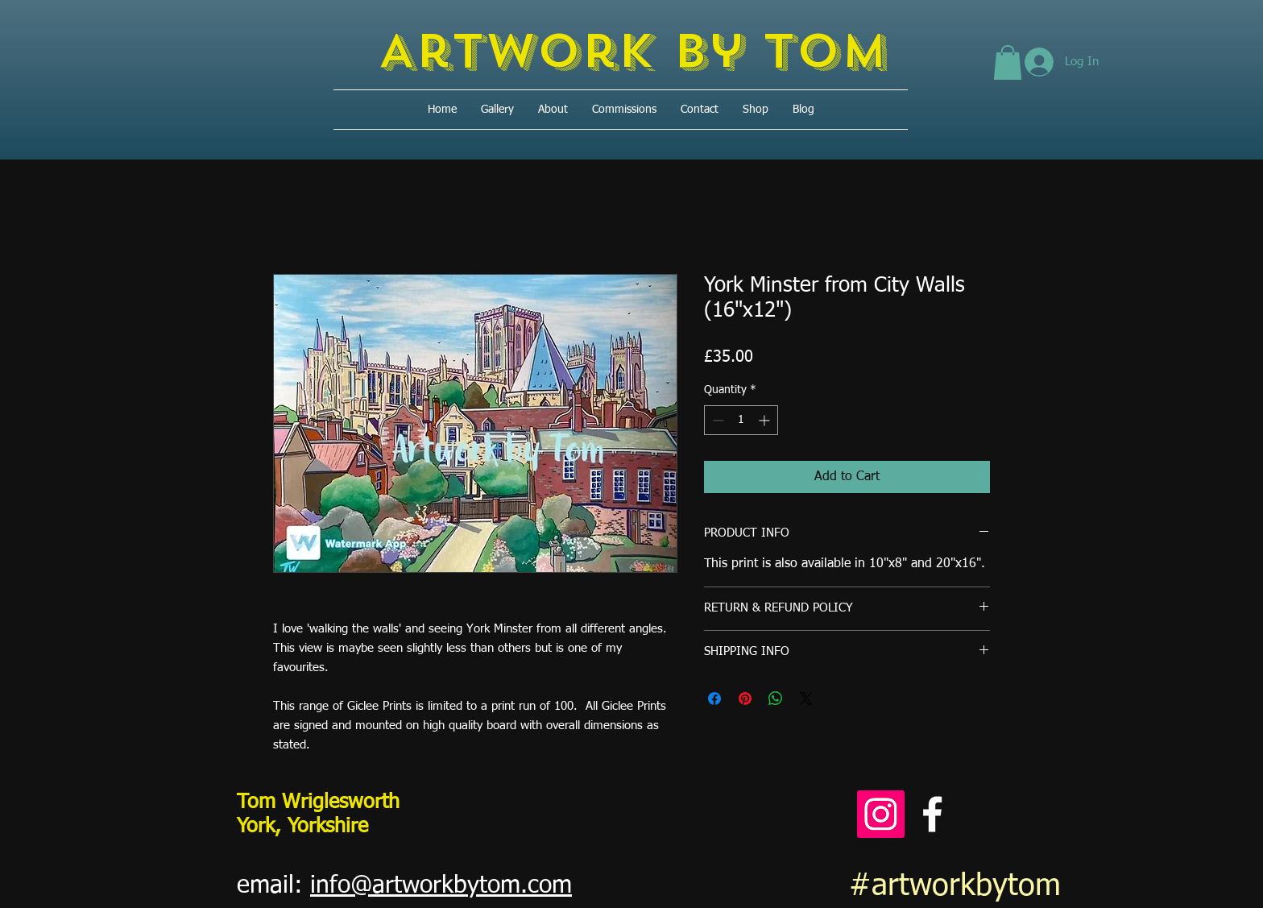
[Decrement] (716, 420)
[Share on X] (806, 698)
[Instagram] (881, 814)
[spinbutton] (741, 420)
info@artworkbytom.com (441, 886)
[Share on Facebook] (714, 698)
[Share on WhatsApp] (775, 698)
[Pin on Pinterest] (745, 698)
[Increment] (766, 420)
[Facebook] (932, 814)
